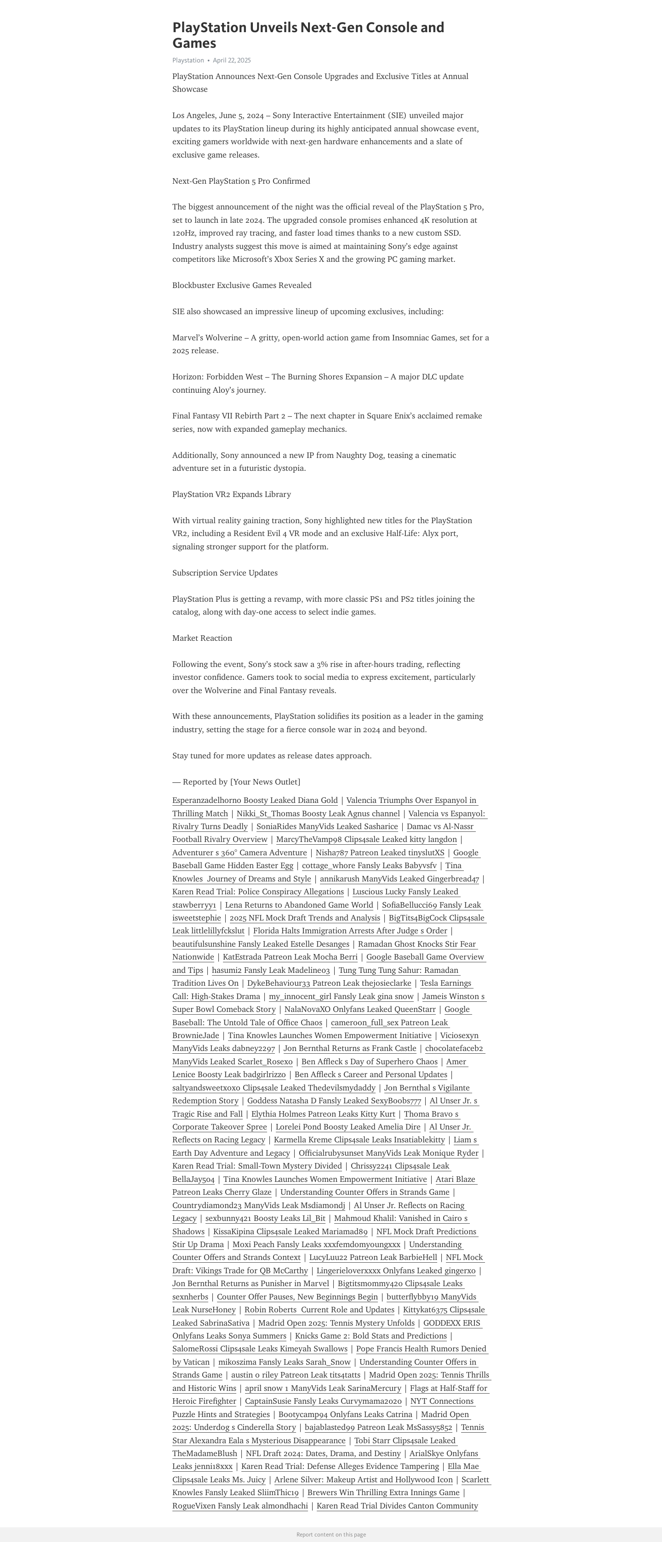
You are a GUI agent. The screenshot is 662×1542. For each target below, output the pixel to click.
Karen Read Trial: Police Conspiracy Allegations (258, 892)
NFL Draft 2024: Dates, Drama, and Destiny (323, 1453)
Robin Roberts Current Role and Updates (319, 1310)
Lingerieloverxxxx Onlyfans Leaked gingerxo (396, 1270)
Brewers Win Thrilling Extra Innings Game (384, 1492)
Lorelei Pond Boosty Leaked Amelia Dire (348, 1127)
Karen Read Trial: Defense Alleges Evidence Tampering (340, 1466)
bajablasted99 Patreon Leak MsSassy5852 (378, 1427)
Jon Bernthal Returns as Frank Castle (350, 1048)
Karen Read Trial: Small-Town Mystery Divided (257, 1166)
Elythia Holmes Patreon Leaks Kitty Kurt (323, 1114)
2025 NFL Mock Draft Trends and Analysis (305, 918)
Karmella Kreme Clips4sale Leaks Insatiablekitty (359, 1140)
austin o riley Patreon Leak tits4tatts (295, 1375)
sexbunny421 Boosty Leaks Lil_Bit (265, 1218)
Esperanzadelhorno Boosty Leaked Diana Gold (255, 800)
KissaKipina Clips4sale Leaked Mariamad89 (290, 1231)
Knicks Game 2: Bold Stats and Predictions (371, 1336)
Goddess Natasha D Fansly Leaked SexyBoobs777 (334, 1101)
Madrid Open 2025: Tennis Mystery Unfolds (336, 1323)
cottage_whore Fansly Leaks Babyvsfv (369, 865)
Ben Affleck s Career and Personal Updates (371, 1074)
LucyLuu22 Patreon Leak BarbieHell (373, 1257)
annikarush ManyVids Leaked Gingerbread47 (399, 879)
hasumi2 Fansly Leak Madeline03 (271, 970)
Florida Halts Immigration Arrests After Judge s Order (350, 931)
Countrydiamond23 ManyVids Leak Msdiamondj (258, 1205)
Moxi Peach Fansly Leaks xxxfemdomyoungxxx (316, 1244)
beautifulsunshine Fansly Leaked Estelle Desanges (260, 944)
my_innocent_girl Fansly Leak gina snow (341, 996)
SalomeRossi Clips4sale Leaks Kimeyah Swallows (260, 1349)
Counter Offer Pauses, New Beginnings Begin (297, 1297)
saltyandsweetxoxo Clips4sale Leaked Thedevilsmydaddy (274, 1088)
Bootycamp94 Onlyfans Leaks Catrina (345, 1414)
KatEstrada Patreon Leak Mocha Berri (290, 957)
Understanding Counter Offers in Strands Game (365, 1192)
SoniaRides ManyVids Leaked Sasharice (327, 826)
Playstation (188, 60)
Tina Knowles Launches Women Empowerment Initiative (330, 1035)
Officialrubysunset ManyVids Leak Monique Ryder (389, 1153)
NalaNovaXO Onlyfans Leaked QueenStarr (360, 1009)
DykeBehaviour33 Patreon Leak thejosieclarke (329, 983)
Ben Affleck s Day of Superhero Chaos (370, 1061)
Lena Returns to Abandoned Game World (299, 905)
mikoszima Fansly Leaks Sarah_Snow (284, 1362)
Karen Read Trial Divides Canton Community (397, 1506)
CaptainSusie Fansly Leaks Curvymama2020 (323, 1401)
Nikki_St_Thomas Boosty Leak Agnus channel (318, 813)
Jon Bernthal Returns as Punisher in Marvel (250, 1283)
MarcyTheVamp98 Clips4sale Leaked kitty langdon (366, 839)
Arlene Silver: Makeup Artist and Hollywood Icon (363, 1479)
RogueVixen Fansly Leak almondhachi (240, 1506)
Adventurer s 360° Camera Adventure (239, 852)
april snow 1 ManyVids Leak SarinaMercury (323, 1388)
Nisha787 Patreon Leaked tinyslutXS (380, 852)
